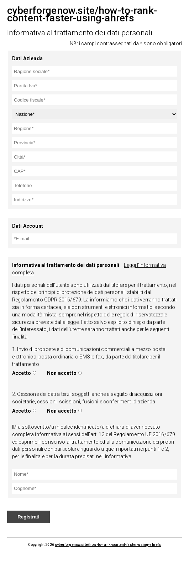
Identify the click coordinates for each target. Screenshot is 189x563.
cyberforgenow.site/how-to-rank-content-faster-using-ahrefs (108, 545)
